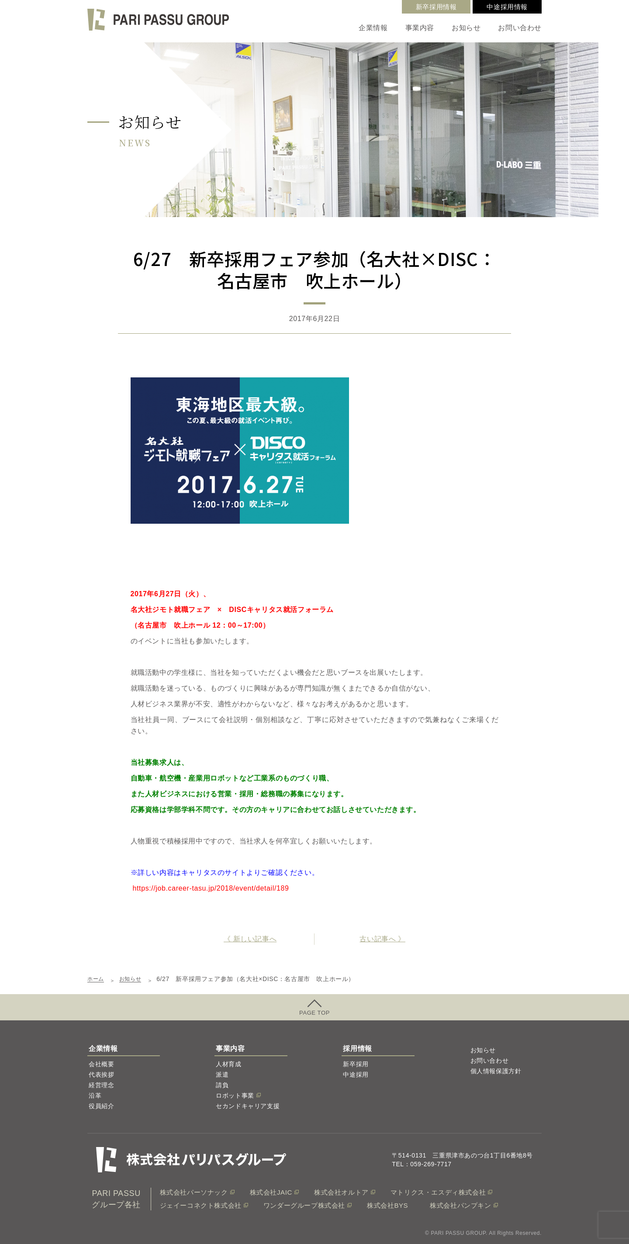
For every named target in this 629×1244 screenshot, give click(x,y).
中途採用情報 (507, 6)
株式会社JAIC (271, 1192)
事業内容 (419, 27)
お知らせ (466, 27)
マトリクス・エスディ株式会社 (438, 1192)
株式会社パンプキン (460, 1205)
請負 (222, 1085)
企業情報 (373, 27)
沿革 (95, 1095)
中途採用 (355, 1074)
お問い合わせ (520, 27)
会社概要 (101, 1064)
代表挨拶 (101, 1074)
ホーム (97, 978)
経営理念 (101, 1085)
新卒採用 (355, 1064)
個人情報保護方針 (496, 1071)
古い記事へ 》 (382, 939)
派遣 (222, 1074)
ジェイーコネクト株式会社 (201, 1205)
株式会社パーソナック (194, 1192)
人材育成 (228, 1064)
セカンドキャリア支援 (248, 1105)
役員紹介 (101, 1105)
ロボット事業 (235, 1095)
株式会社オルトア (341, 1192)
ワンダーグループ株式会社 (304, 1205)
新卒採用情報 (436, 6)
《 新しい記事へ (250, 939)
